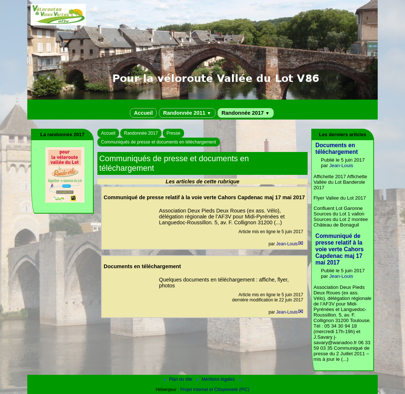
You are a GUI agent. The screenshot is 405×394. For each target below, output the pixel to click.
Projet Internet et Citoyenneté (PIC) (214, 389)
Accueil (143, 113)
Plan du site (178, 379)
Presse (173, 133)
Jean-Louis (287, 243)
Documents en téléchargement (336, 148)
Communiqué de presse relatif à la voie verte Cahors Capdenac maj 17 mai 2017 (339, 249)
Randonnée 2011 (187, 113)
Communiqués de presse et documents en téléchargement (158, 142)
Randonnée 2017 (246, 113)
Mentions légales (216, 379)
